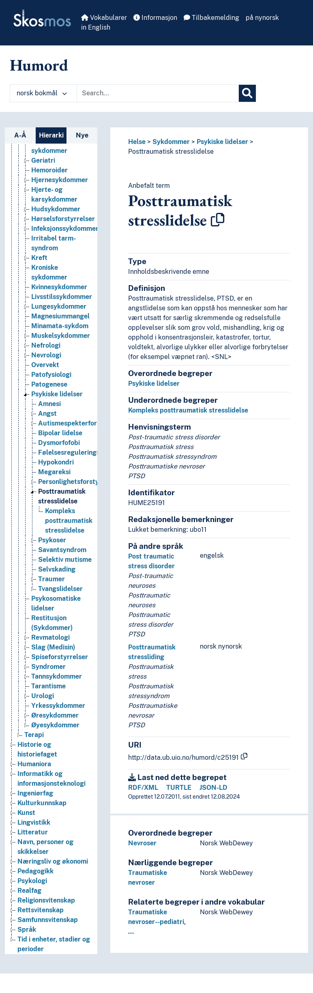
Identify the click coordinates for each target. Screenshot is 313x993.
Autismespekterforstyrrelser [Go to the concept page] (83, 423)
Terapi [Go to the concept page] (34, 735)
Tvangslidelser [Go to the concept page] (60, 589)
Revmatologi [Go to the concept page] (50, 637)
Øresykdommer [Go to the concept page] (55, 715)
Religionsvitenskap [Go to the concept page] (46, 900)
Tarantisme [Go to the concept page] (48, 686)
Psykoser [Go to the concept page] (52, 540)
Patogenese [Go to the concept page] (49, 384)
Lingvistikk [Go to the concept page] (33, 822)
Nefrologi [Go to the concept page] (45, 345)
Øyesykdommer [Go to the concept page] (55, 725)
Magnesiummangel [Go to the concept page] (60, 316)
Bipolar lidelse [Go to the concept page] (60, 433)
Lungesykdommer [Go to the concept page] (58, 306)
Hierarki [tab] (51, 135)
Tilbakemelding (211, 17)
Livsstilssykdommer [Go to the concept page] (61, 297)
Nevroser (142, 843)
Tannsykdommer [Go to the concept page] (56, 676)
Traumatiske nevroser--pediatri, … (157, 921)
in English (95, 27)
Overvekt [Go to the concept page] (45, 365)
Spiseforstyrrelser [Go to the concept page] (59, 657)
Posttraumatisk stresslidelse (171, 151)
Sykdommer (171, 142)
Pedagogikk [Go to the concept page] (35, 871)
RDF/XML (143, 787)
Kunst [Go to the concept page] (26, 813)
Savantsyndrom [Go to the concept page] (62, 550)
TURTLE (178, 787)
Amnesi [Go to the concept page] (49, 404)
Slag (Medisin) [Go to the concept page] (53, 647)
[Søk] (247, 93)
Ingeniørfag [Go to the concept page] (35, 793)
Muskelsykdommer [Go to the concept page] (60, 336)
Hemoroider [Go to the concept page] (49, 170)
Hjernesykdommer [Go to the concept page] (59, 180)
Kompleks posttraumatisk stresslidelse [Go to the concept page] (68, 520)
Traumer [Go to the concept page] (51, 579)
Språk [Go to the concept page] (26, 929)
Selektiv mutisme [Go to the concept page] (65, 559)
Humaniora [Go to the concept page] (34, 764)
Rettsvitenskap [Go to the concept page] (40, 910)
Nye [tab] (82, 135)
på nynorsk (262, 17)
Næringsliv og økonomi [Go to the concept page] (52, 861)
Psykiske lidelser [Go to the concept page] (57, 394)
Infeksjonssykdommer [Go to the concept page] (65, 228)
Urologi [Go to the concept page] (42, 696)
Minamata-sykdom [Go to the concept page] (59, 326)
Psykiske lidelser (222, 142)
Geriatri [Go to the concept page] (43, 160)
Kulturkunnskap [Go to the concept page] (41, 803)
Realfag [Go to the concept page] (29, 890)
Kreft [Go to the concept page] (39, 258)
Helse (137, 142)
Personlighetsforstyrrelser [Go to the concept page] (79, 482)
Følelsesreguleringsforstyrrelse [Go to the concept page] (87, 452)
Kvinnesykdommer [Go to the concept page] (59, 287)
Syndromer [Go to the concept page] (48, 667)
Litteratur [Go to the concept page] (32, 832)
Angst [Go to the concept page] (47, 413)
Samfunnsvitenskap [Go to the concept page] (47, 920)
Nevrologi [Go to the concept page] (46, 355)
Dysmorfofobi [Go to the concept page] (59, 443)
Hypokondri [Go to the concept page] (56, 462)
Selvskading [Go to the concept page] (56, 569)
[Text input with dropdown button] (158, 93)
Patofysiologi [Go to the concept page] (51, 374)
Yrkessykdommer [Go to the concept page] (58, 705)
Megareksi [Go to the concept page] (54, 472)
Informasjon (155, 17)
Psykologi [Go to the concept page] (32, 881)
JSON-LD (213, 787)
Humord (39, 64)
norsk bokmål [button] (42, 93)
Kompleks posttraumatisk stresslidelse (188, 410)
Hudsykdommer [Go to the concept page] (55, 209)
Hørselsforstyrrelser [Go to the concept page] (63, 219)
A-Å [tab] (20, 135)
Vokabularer (104, 17)
